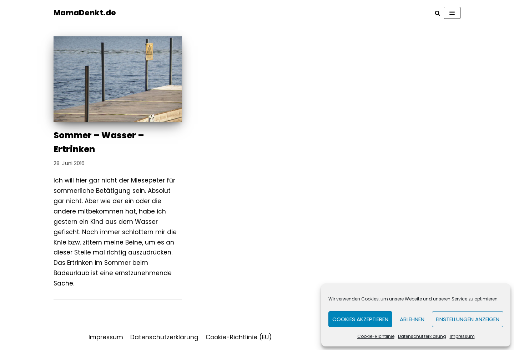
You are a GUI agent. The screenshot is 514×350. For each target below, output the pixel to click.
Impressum (462, 336)
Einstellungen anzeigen (467, 319)
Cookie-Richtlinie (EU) (239, 337)
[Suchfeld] (437, 13)
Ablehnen (412, 319)
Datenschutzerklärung (422, 336)
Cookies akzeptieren (360, 319)
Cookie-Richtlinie (375, 336)
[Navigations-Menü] (452, 13)
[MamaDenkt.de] (85, 12)
